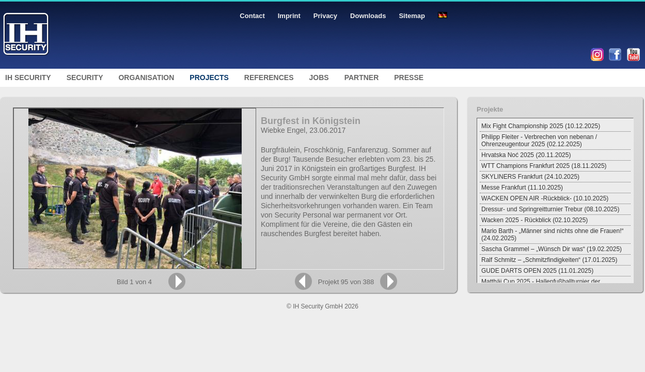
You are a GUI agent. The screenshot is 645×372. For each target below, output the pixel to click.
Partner (361, 77)
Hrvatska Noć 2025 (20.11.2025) (526, 155)
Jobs (319, 77)
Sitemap (412, 16)
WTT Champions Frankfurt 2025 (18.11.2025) (544, 165)
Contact (252, 16)
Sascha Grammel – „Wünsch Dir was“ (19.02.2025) (551, 249)
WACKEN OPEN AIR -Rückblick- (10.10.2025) (544, 198)
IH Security (28, 77)
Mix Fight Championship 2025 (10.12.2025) (540, 126)
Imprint (289, 16)
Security (85, 77)
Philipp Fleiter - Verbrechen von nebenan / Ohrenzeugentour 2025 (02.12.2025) (539, 140)
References (269, 77)
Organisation (146, 77)
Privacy (325, 16)
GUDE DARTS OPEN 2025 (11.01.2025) (537, 270)
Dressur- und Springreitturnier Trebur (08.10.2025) (550, 209)
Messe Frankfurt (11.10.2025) (522, 187)
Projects (209, 77)
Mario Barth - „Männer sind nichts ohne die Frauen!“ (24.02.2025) (552, 234)
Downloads (368, 16)
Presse (408, 77)
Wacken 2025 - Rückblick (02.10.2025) (534, 220)
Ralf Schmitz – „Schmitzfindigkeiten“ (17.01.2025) (549, 260)
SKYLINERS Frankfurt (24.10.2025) (530, 176)
